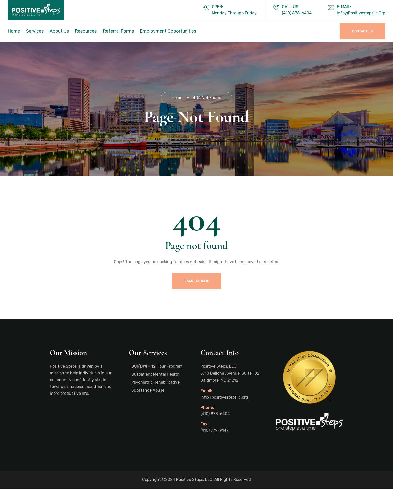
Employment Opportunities (168, 31)
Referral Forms (118, 31)
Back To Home (196, 283)
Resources (86, 31)
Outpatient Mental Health (155, 376)
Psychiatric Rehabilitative (155, 384)
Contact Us (362, 31)
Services (35, 31)
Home (14, 31)
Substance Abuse (147, 392)
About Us (59, 31)
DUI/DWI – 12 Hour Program (157, 368)
